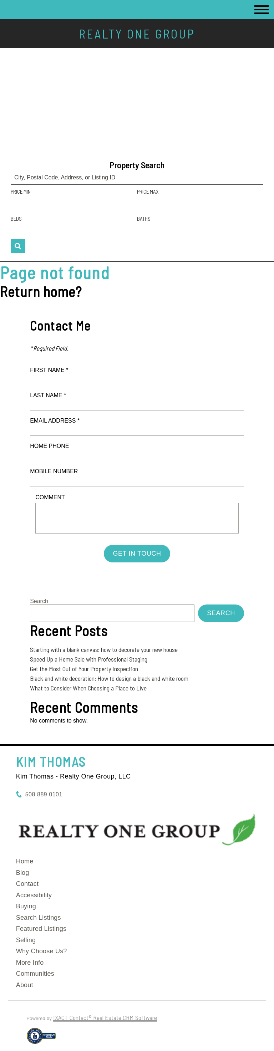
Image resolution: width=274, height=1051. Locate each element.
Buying (26, 906)
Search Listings (38, 917)
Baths (144, 218)
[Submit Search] (18, 246)
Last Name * (48, 395)
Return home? (41, 291)
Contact (27, 883)
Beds (16, 218)
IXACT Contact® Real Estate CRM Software (105, 1017)
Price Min (21, 191)
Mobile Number (54, 471)
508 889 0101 (43, 794)
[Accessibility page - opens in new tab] (41, 1039)
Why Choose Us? (41, 951)
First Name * (49, 370)
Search (39, 601)
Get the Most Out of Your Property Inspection (84, 669)
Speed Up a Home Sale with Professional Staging (88, 659)
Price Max (148, 191)
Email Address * (55, 421)
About (24, 985)
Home (25, 861)
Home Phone (49, 446)
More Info (30, 962)
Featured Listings (41, 928)
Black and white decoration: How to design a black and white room (109, 678)
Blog (22, 872)
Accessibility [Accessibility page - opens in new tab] (34, 895)
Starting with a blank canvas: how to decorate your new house (104, 649)
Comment (50, 497)
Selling (26, 940)
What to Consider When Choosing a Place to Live (88, 688)
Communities (35, 973)
